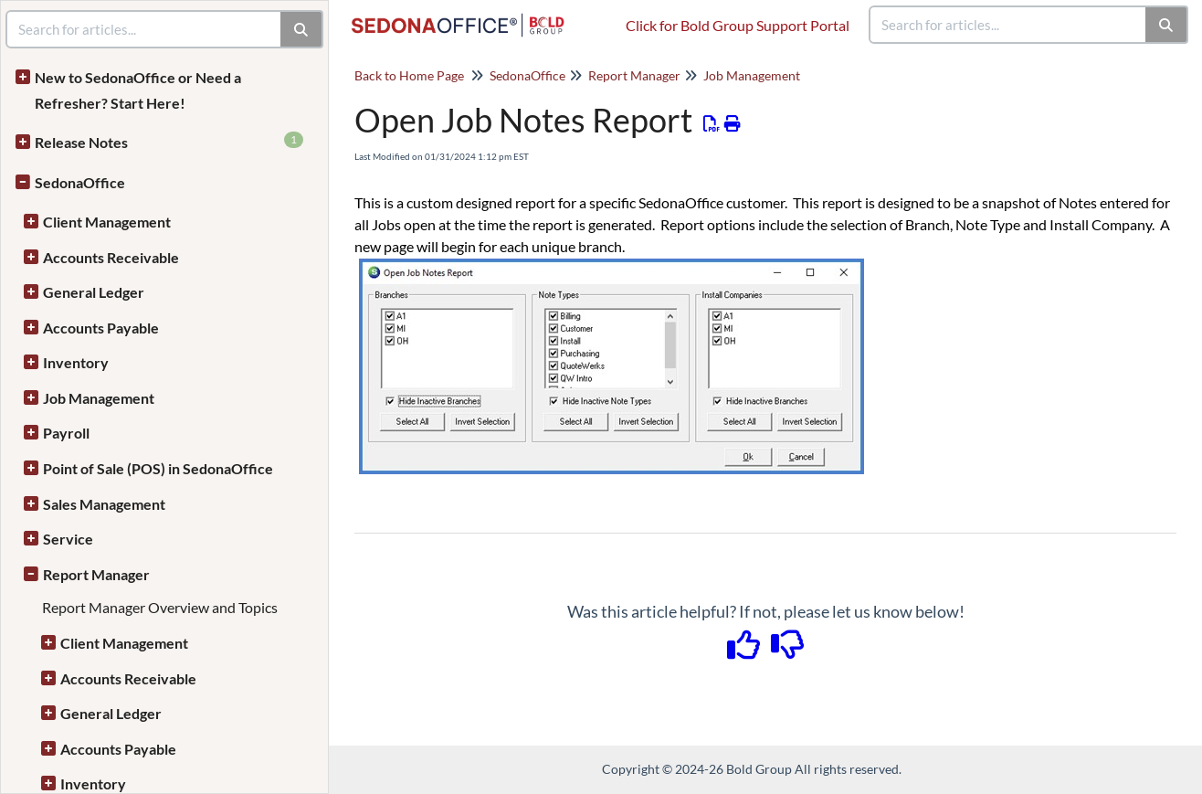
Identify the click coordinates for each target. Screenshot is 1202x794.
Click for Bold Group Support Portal (737, 25)
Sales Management (104, 504)
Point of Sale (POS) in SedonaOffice (158, 468)
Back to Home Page (409, 75)
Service (68, 538)
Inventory (76, 362)
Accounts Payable (101, 327)
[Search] (1166, 24)
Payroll (66, 432)
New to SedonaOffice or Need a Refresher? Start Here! (138, 90)
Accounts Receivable (111, 257)
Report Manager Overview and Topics (160, 607)
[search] (1008, 24)
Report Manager (96, 574)
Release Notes (169, 141)
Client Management (107, 221)
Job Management (98, 398)
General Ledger (93, 292)
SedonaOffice (80, 182)
